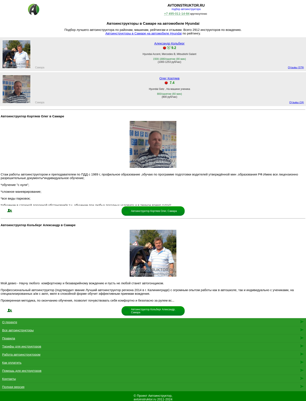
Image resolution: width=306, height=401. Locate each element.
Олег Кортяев (169, 78)
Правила (8, 338)
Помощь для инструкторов (21, 370)
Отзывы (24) (296, 102)
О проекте (9, 322)
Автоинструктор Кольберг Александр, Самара (153, 311)
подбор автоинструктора (186, 9)
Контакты (9, 379)
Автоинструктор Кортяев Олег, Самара (154, 211)
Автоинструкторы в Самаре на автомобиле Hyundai (143, 33)
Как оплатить (11, 362)
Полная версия (13, 387)
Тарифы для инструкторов (21, 346)
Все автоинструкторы (18, 330)
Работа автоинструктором (21, 354)
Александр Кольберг (169, 43)
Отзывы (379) (296, 67)
